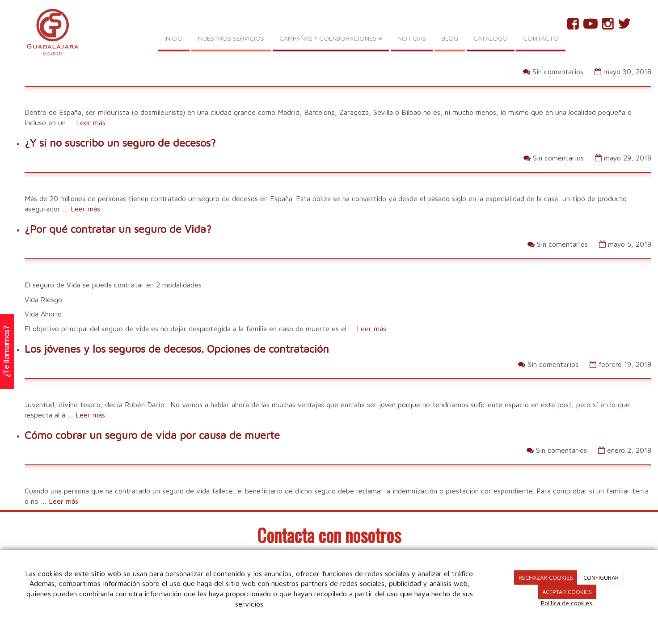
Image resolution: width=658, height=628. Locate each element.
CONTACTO (541, 38)
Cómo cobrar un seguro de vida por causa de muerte (152, 435)
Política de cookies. (567, 603)
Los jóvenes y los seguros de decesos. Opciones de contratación (177, 348)
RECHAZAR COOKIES (546, 577)
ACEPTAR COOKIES (567, 591)
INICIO (173, 38)
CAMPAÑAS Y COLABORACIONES (330, 38)
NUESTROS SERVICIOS (231, 38)
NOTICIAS (411, 38)
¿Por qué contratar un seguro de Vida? (118, 229)
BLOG (449, 38)
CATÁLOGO (490, 38)
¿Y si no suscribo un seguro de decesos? (120, 142)
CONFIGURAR (601, 577)
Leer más (90, 122)
